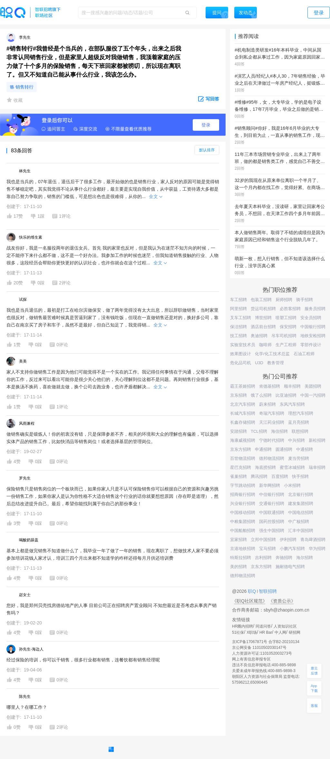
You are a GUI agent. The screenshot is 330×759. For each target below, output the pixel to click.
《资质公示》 (282, 600)
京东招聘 (238, 395)
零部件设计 (310, 344)
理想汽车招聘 (300, 413)
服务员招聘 (315, 308)
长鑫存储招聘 (242, 422)
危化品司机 (240, 362)
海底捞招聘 (265, 467)
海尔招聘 (304, 557)
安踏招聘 (238, 431)
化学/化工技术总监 (272, 353)
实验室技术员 (242, 344)
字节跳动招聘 (242, 485)
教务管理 (275, 362)
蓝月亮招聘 (298, 422)
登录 (205, 125)
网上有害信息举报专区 (251, 659)
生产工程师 (286, 344)
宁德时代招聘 (271, 440)
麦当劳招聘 (298, 458)
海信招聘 (279, 431)
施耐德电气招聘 (290, 566)
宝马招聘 (267, 548)
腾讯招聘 (259, 476)
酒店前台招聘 (263, 326)
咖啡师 (265, 344)
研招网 (294, 632)
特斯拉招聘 (240, 557)
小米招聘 (292, 485)
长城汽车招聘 (242, 413)
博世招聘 (263, 317)
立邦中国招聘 (263, 539)
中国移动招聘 (242, 512)
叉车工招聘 (240, 317)
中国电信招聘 (300, 512)
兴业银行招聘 (242, 503)
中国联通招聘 (271, 512)
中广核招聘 (298, 521)
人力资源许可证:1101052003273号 (262, 653)
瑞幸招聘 (317, 467)
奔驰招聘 (284, 557)
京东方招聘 (240, 449)
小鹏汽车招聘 (292, 548)
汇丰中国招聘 (300, 530)
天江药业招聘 (271, 422)
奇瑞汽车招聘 (271, 413)
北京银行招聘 (300, 494)
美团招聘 (313, 386)
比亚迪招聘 (286, 395)
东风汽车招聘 (292, 404)
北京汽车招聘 (242, 404)
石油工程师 (304, 353)
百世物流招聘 (242, 458)
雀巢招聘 (238, 476)
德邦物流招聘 (271, 458)
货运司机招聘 (263, 308)
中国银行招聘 (312, 326)
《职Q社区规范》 (249, 600)
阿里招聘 (238, 308)
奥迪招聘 (259, 335)
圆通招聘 (284, 449)
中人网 (280, 632)
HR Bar (265, 632)
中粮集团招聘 (242, 521)
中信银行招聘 (271, 494)
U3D (259, 362)
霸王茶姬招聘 (242, 386)
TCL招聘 (259, 431)
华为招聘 (317, 548)
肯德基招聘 (269, 386)
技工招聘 (238, 335)
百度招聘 (279, 476)
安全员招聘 (310, 317)
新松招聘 (317, 440)
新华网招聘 (269, 485)
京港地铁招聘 (242, 548)
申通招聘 (263, 449)
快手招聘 (300, 476)
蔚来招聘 (267, 404)
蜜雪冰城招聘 (292, 467)
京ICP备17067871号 (249, 642)
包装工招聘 (261, 299)
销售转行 (24, 87)
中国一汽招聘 (312, 395)
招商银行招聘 (242, 494)
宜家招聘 (238, 539)
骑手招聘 (304, 299)
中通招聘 (304, 449)
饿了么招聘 (261, 395)
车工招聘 (238, 299)
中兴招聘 (296, 440)
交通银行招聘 (271, 503)
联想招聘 (300, 431)
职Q (252, 591)
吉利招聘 (263, 557)
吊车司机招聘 (283, 335)
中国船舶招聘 (242, 530)
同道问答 (263, 626)
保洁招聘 (238, 326)
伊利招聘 (288, 539)
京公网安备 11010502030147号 (259, 647)
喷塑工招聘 (286, 317)
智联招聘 (267, 591)
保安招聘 (288, 326)
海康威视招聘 (242, 440)
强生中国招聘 (271, 530)
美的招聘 (238, 566)
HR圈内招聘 (242, 626)
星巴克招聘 (240, 467)
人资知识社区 (285, 626)
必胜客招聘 (290, 308)
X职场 (252, 632)
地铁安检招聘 (312, 335)
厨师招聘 (284, 299)
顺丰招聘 (292, 386)
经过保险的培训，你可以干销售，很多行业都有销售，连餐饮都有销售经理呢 (83, 659)
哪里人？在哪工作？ (26, 707)
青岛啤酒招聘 (312, 539)
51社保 (238, 632)
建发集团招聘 (300, 503)
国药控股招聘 (271, 521)
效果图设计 (240, 353)
